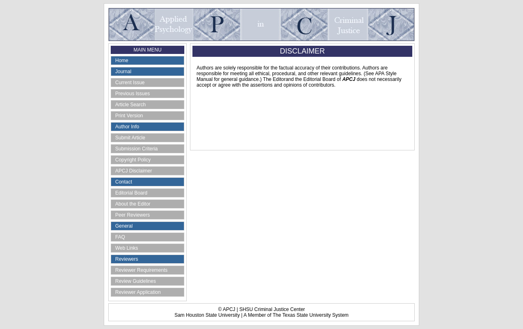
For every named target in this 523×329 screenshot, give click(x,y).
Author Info (127, 127)
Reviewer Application (138, 292)
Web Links (126, 248)
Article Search (130, 104)
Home (121, 60)
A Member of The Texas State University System (296, 315)
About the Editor (132, 204)
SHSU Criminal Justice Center (272, 309)
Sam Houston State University (207, 315)
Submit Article (130, 138)
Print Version (129, 116)
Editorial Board (131, 193)
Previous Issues (132, 93)
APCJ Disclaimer (133, 171)
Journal (123, 71)
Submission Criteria (136, 149)
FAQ (120, 237)
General (124, 226)
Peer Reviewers (132, 215)
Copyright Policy (133, 160)
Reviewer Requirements (141, 270)
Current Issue (130, 82)
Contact (123, 182)
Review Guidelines (135, 281)
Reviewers (126, 259)
